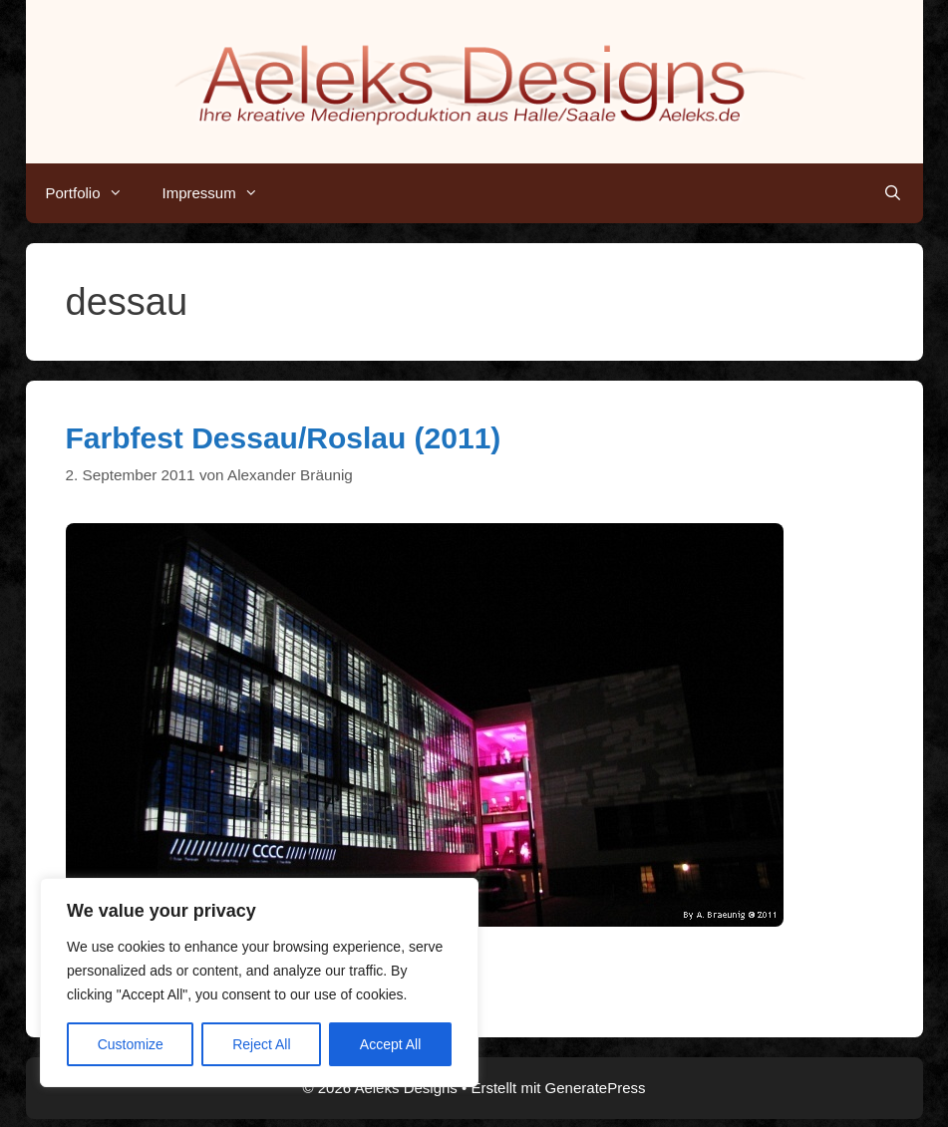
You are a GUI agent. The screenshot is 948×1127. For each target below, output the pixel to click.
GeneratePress (595, 1087)
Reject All (261, 1044)
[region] (259, 982)
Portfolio (94, 193)
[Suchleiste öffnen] (892, 193)
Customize (130, 1044)
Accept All (390, 1044)
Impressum (220, 193)
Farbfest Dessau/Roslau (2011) (283, 438)
